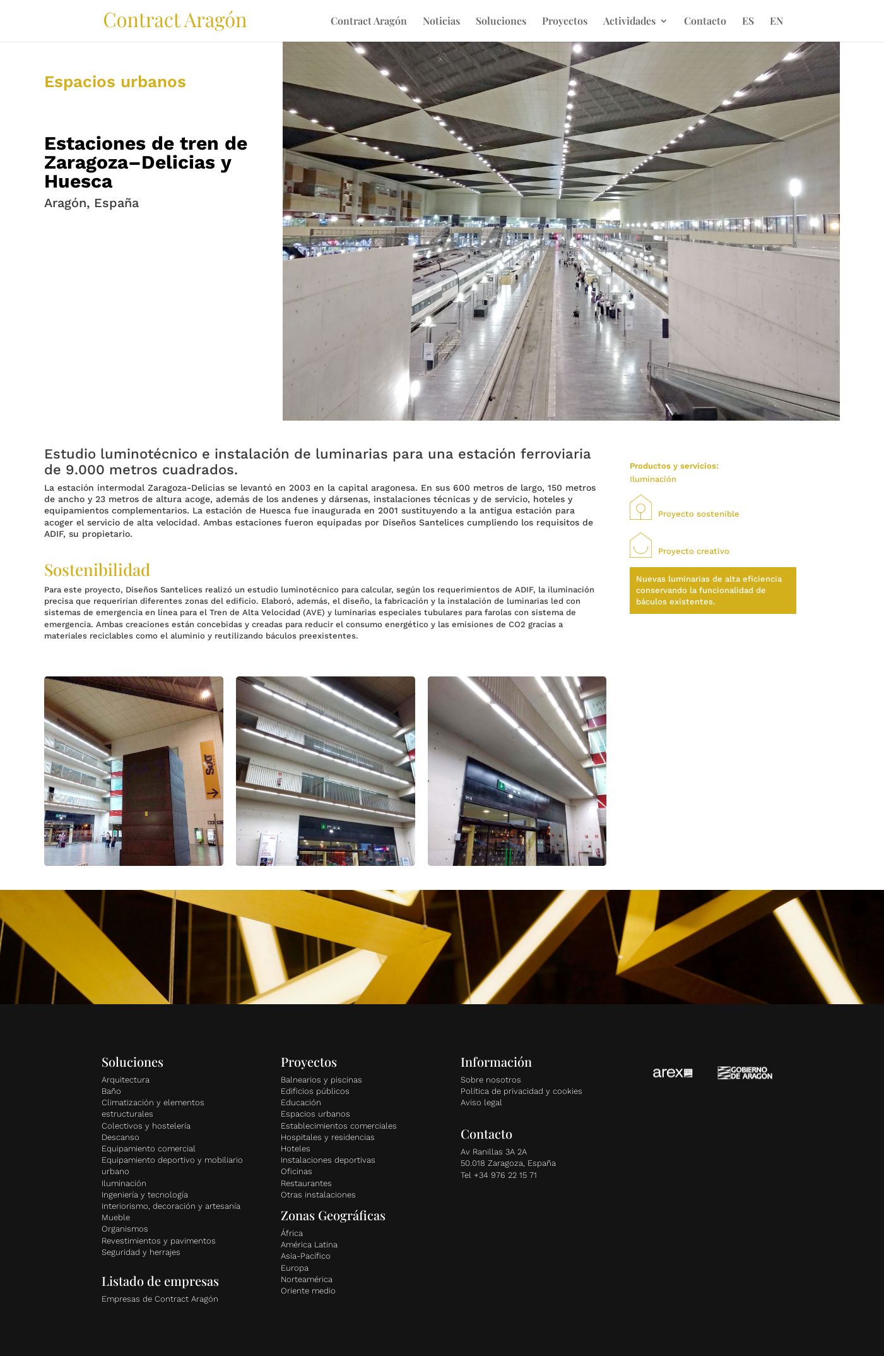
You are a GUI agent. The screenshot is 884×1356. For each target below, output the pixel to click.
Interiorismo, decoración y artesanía (171, 1206)
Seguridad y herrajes (141, 1252)
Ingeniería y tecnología (145, 1194)
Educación (301, 1102)
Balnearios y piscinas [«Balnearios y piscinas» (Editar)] (321, 1079)
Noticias (441, 21)
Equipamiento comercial (149, 1148)
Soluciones (501, 21)
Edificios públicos (315, 1091)
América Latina (309, 1244)
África (292, 1233)
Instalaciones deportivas (328, 1160)
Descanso (120, 1137)
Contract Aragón (369, 21)
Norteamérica (307, 1279)
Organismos (125, 1228)
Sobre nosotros (491, 1079)
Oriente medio (308, 1290)
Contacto (705, 21)
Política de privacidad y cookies (521, 1091)
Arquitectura (126, 1079)
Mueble (116, 1217)
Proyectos (564, 21)
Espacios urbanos (315, 1114)
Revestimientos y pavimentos (159, 1240)
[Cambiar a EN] (776, 29)
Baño (111, 1091)
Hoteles (295, 1148)
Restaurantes (306, 1183)
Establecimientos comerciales (339, 1126)
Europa (295, 1268)
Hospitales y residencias (328, 1137)
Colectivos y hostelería (146, 1126)
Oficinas (296, 1171)
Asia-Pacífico (306, 1256)
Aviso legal (481, 1102)
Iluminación (124, 1183)
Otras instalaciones (318, 1194)
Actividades (629, 21)
